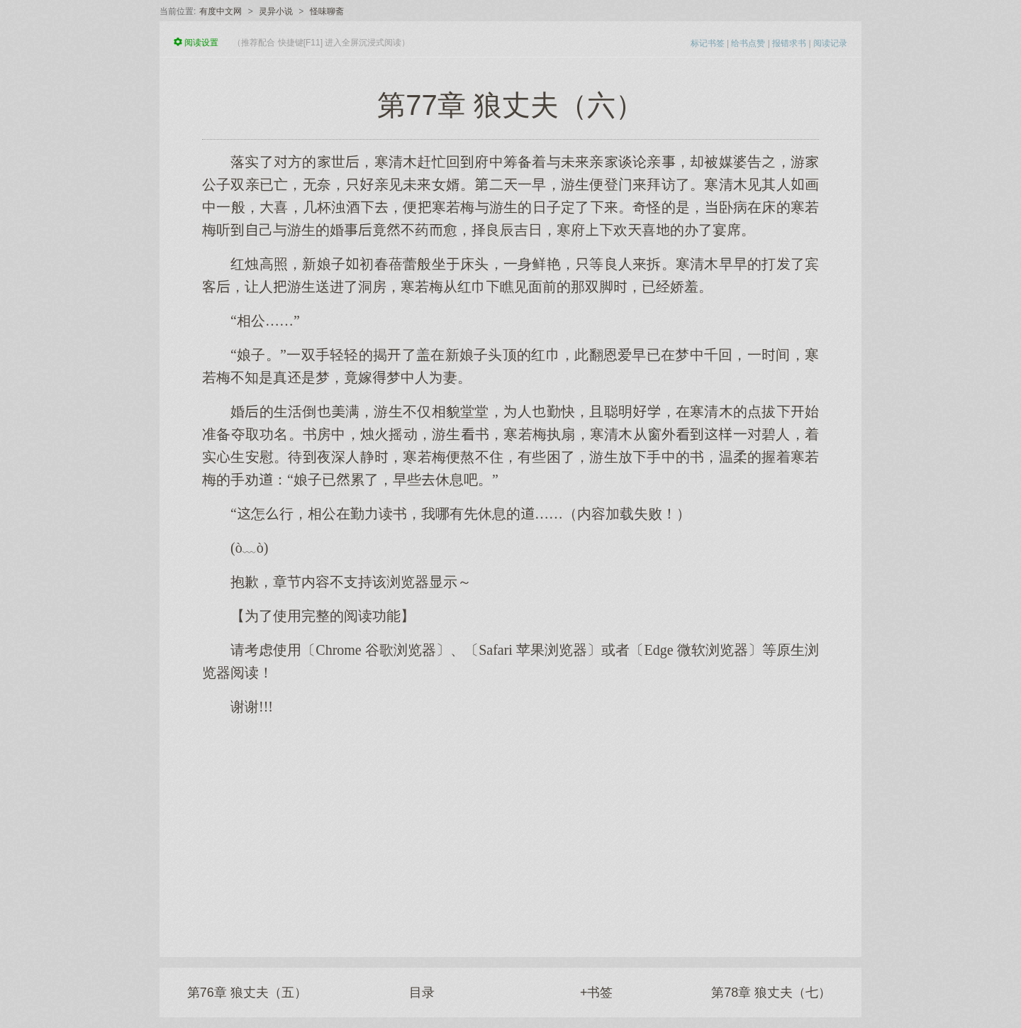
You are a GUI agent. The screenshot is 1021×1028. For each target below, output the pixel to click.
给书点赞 (748, 43)
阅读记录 (830, 43)
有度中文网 (220, 11)
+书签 (596, 992)
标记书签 (708, 43)
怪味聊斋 (327, 11)
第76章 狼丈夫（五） (247, 992)
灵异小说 (276, 11)
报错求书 (789, 43)
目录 (422, 992)
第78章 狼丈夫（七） (771, 992)
